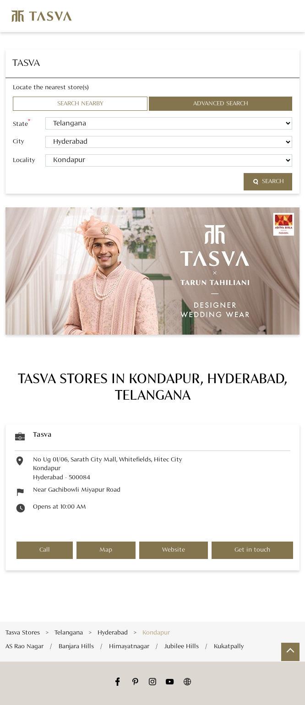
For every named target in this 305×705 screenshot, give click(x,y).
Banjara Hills (76, 646)
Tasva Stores (23, 632)
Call (44, 550)
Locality (24, 160)
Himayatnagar (129, 646)
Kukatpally (229, 646)
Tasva (42, 435)
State (21, 123)
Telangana (68, 632)
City (18, 141)
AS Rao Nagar (24, 646)
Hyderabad (113, 632)
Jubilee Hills (181, 646)
